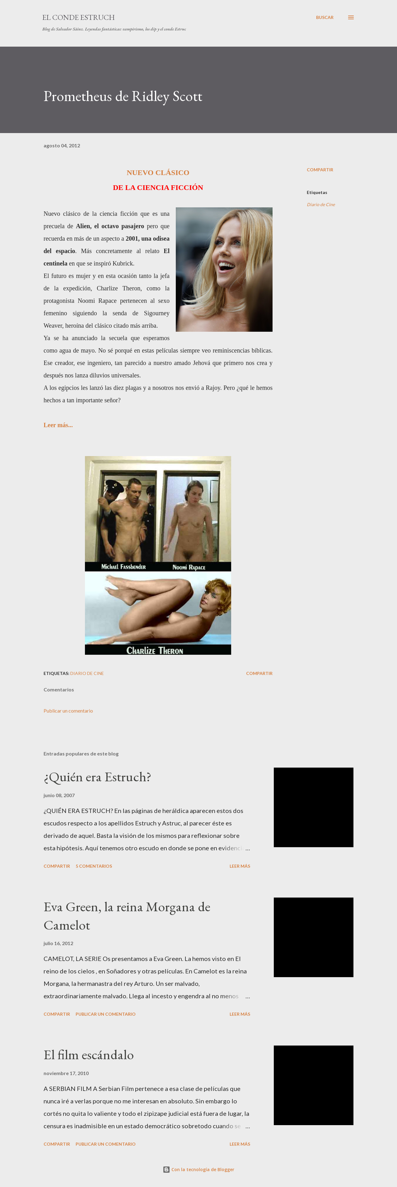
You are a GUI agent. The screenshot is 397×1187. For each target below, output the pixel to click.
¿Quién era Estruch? (98, 776)
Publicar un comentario (68, 711)
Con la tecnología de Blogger (198, 1169)
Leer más (240, 866)
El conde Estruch (78, 17)
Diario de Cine (321, 204)
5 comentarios (94, 866)
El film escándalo (89, 1054)
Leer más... (58, 425)
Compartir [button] (320, 169)
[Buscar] (325, 17)
